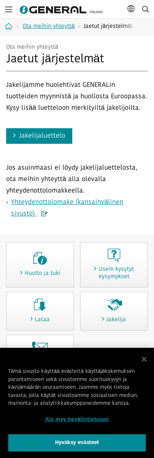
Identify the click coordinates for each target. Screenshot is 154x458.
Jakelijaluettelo (42, 136)
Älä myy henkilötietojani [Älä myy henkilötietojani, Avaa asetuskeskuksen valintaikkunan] (77, 419)
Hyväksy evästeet (77, 443)
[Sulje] (144, 360)
